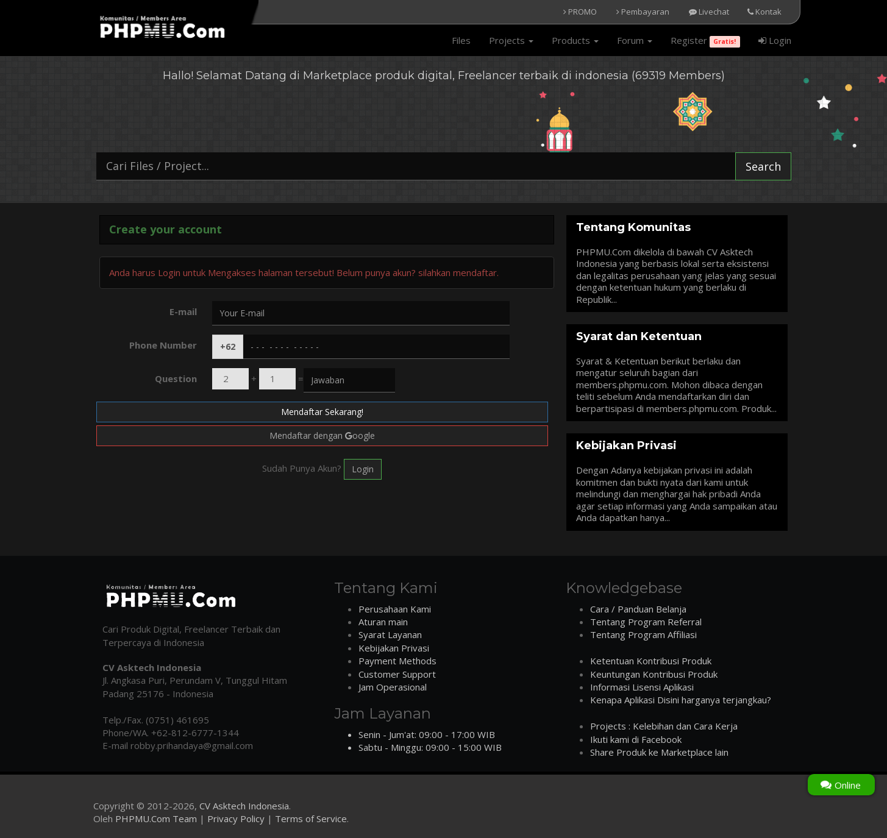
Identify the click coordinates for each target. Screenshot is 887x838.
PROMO (580, 11)
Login (774, 40)
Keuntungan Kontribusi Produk (654, 674)
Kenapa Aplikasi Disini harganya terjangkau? (680, 700)
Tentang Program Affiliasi (643, 634)
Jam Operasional (392, 687)
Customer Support (397, 674)
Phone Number (163, 345)
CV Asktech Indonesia (244, 806)
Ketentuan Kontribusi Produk (650, 661)
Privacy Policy (236, 818)
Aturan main (383, 622)
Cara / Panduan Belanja (638, 609)
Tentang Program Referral (646, 622)
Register (705, 41)
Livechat (709, 11)
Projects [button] (511, 40)
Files (461, 40)
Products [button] (575, 40)
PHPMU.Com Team (156, 818)
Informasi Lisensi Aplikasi (642, 687)
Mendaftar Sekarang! (322, 411)
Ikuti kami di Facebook (636, 739)
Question (176, 378)
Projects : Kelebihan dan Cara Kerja (664, 726)
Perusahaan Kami (394, 609)
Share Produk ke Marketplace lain (659, 752)
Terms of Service (311, 818)
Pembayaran (642, 11)
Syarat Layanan (390, 634)
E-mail (183, 311)
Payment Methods (397, 661)
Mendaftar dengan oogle (322, 435)
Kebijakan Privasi (393, 648)
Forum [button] (634, 40)
